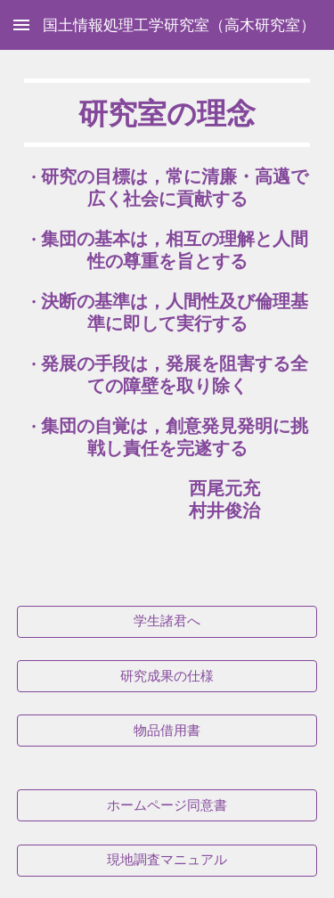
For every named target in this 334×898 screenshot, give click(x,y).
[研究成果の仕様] (167, 676)
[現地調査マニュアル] (167, 860)
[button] (21, 24)
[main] (167, 317)
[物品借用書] (167, 730)
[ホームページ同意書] (167, 805)
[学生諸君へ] (167, 621)
